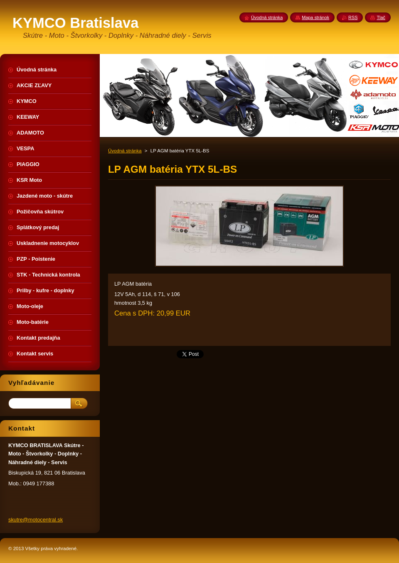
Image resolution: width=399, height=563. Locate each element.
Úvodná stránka (125, 150)
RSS (352, 17)
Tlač (381, 17)
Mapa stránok (315, 17)
